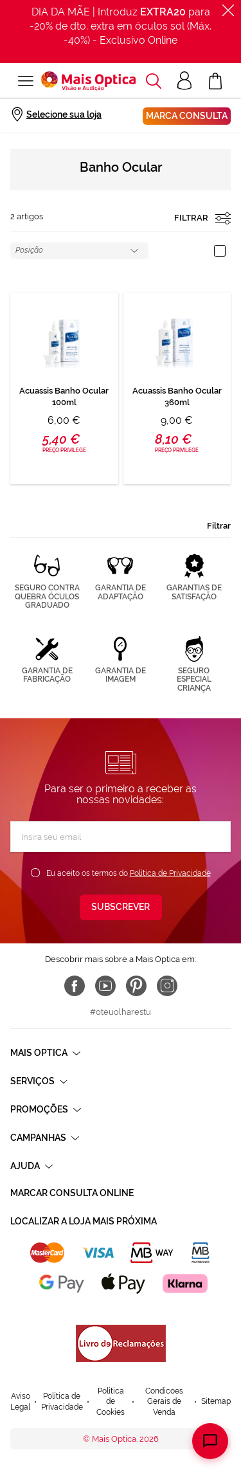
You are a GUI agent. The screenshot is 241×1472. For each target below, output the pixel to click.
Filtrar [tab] (219, 526)
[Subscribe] (121, 907)
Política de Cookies (110, 1401)
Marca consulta (187, 116)
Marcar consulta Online (72, 1193)
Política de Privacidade (170, 873)
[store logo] (88, 81)
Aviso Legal (20, 1402)
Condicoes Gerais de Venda (164, 1401)
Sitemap (216, 1401)
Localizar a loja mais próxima (83, 1221)
